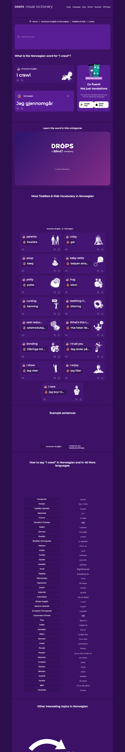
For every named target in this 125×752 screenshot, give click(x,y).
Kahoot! (90, 7)
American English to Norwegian (55, 22)
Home (35, 22)
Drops (68, 7)
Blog (84, 7)
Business (98, 7)
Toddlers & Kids (78, 22)
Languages (76, 7)
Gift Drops (106, 7)
